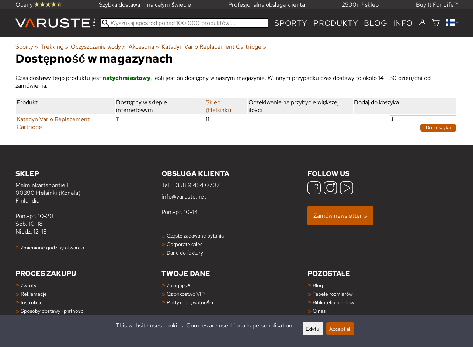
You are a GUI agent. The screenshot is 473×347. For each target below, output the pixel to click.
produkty (335, 23)
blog (375, 23)
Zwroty (28, 285)
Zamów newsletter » (340, 216)
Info (403, 23)
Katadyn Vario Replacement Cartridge (213, 46)
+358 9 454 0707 (196, 185)
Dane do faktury (185, 252)
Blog (318, 285)
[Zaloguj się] (422, 22)
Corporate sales (184, 244)
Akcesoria (144, 46)
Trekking (54, 46)
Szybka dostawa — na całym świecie (145, 4)
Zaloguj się (179, 285)
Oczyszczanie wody (98, 46)
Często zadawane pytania (195, 235)
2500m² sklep (360, 4)
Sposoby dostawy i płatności (52, 310)
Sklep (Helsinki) (218, 106)
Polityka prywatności (190, 302)
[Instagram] (330, 188)
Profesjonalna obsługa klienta (266, 4)
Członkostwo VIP (186, 293)
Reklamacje (34, 293)
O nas (319, 310)
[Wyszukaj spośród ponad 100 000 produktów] (185, 23)
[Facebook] (314, 188)
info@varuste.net (183, 196)
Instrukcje (32, 302)
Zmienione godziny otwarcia (52, 247)
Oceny (38, 4)
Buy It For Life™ (437, 4)
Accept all (340, 328)
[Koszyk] (436, 23)
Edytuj (313, 328)
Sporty (290, 23)
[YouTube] (346, 188)
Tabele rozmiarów (333, 293)
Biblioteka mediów (333, 302)
